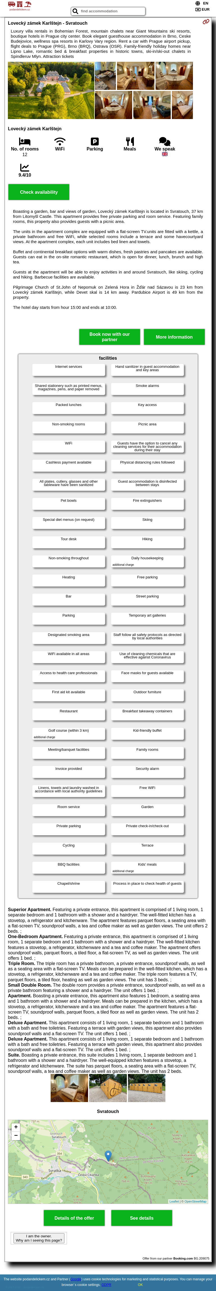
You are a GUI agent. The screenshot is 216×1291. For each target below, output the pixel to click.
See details (142, 1218)
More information (174, 337)
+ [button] (16, 1127)
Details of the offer (74, 1218)
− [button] (16, 1136)
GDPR (106, 1285)
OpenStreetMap (195, 1201)
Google (75, 1279)
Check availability (39, 192)
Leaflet (174, 1201)
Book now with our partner (109, 337)
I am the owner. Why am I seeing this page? (39, 1238)
